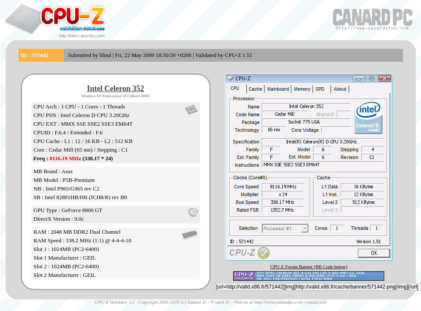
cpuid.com (316, 302)
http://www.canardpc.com (278, 302)
